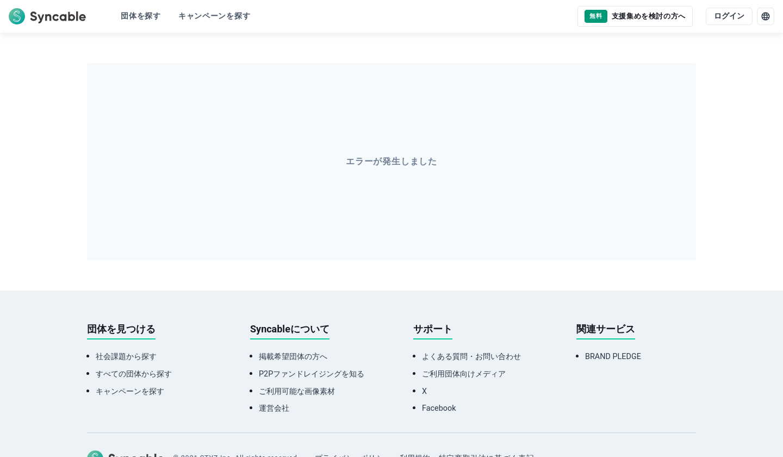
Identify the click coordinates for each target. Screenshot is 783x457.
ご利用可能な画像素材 (297, 391)
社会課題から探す (126, 356)
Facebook (439, 408)
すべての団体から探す (134, 374)
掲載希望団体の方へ (293, 356)
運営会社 (274, 408)
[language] (765, 16)
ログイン (729, 16)
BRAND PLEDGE (613, 356)
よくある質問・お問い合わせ (471, 356)
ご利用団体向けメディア (464, 374)
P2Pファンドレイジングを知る (311, 374)
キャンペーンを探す (130, 391)
